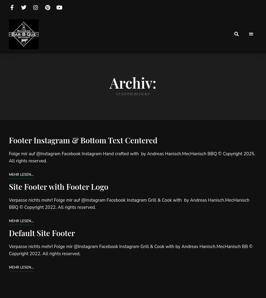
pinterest (47, 7)
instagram (36, 7)
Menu (251, 34)
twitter (24, 7)
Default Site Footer (42, 233)
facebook (12, 7)
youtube (59, 7)
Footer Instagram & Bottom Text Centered (83, 140)
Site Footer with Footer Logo (58, 186)
